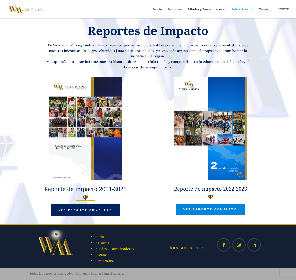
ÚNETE (283, 9)
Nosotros (175, 9)
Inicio (157, 9)
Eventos (101, 255)
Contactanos (104, 261)
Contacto (265, 9)
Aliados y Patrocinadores (207, 9)
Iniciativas (240, 9)
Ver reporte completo (86, 210)
